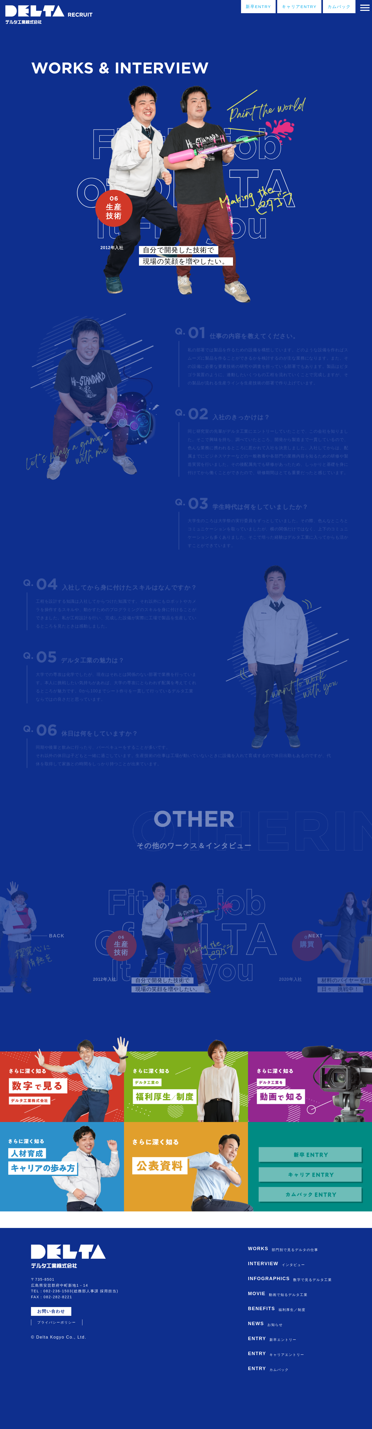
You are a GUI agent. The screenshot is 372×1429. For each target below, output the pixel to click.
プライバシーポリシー (56, 1355)
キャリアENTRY (289, 7)
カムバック (333, 7)
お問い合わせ (52, 1344)
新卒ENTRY (245, 7)
